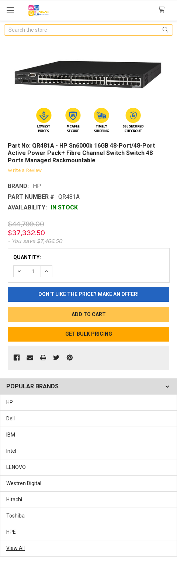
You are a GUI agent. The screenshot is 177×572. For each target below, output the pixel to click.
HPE (11, 532)
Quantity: (27, 257)
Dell (10, 418)
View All (15, 548)
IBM (10, 435)
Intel (11, 451)
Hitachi (14, 499)
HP (9, 402)
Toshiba (15, 516)
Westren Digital (23, 483)
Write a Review (25, 170)
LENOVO (16, 467)
